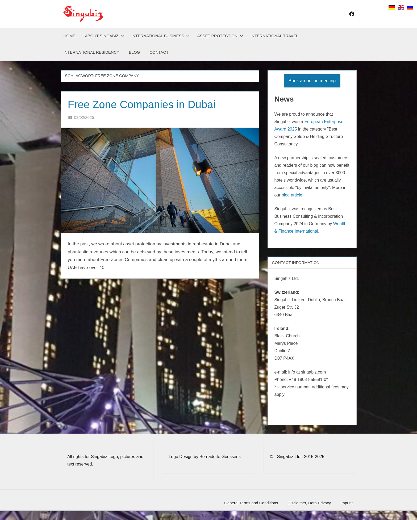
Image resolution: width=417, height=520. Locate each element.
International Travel (274, 35)
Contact (158, 52)
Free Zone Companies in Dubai (142, 104)
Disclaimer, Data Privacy (309, 503)
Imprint (346, 503)
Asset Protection (220, 35)
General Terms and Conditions (251, 503)
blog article (292, 195)
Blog (134, 52)
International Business (160, 35)
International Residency (91, 52)
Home (70, 35)
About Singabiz (104, 35)
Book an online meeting (312, 80)
